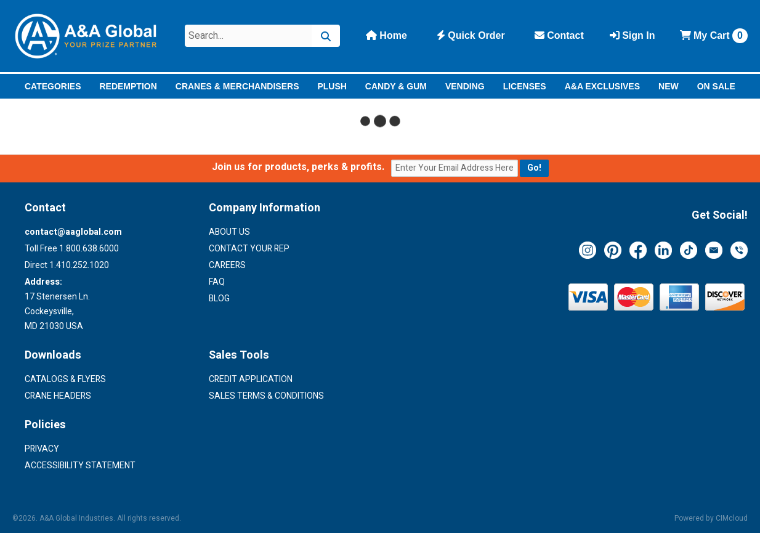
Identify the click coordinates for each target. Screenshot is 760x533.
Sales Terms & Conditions (266, 395)
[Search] (326, 36)
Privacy (42, 448)
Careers (227, 265)
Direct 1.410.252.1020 (67, 265)
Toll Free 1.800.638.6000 (72, 248)
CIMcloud (732, 518)
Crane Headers (58, 395)
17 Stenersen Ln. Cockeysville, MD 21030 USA (57, 304)
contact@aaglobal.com (73, 232)
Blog (219, 298)
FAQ (217, 281)
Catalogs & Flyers (65, 379)
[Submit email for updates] (534, 168)
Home (386, 35)
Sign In (632, 35)
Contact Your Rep (249, 248)
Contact (559, 35)
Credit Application (251, 379)
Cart (714, 35)
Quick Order (471, 35)
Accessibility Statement (80, 465)
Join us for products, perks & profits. (300, 167)
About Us (229, 232)
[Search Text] (248, 36)
